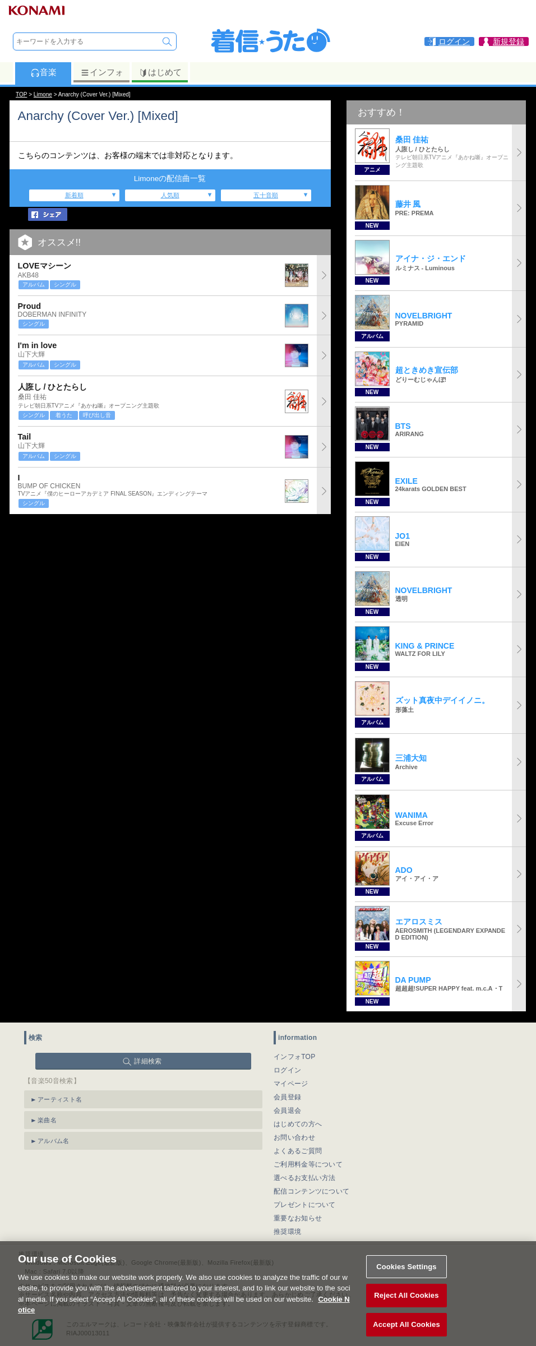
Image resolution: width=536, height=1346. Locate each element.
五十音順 (265, 195)
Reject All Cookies (406, 1307)
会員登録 (287, 1097)
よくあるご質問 (298, 1151)
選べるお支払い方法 (305, 1178)
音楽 (43, 72)
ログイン (287, 1070)
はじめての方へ (298, 1124)
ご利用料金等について (308, 1164)
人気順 (170, 195)
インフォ (101, 72)
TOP (21, 94)
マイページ (291, 1084)
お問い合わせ (294, 1137)
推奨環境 (287, 1232)
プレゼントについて (305, 1205)
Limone (43, 94)
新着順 (74, 195)
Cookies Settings (406, 1278)
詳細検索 (147, 1061)
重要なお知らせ (298, 1218)
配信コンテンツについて (311, 1191)
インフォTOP (295, 1057)
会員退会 (287, 1110)
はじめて (160, 72)
